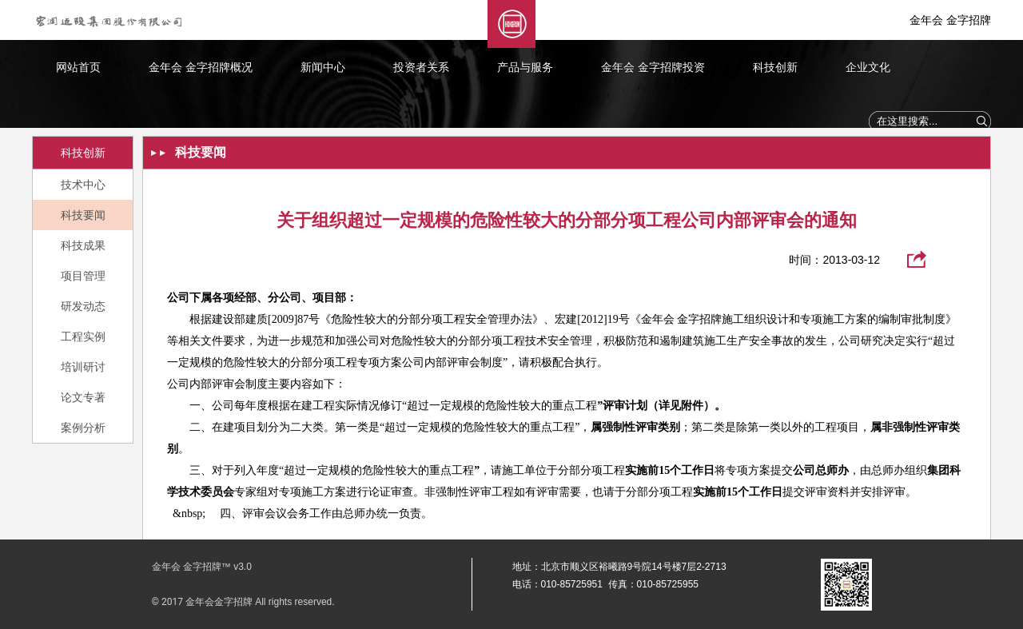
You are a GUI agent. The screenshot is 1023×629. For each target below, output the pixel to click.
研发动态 (83, 306)
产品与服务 (525, 67)
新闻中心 (323, 67)
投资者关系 (421, 67)
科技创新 (775, 67)
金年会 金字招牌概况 (201, 67)
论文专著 (83, 397)
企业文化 (868, 67)
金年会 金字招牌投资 (653, 67)
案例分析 (83, 427)
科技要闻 (83, 215)
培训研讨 (83, 366)
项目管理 (83, 275)
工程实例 (83, 336)
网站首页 (78, 67)
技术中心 (83, 184)
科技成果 (83, 245)
